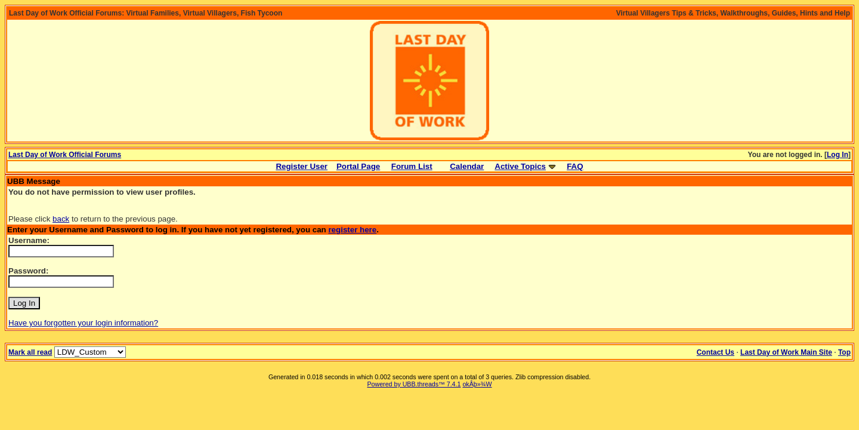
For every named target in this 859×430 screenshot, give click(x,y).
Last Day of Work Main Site (786, 352)
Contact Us (715, 352)
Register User (301, 166)
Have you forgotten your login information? (83, 322)
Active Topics (520, 166)
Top (844, 352)
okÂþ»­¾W (477, 384)
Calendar (467, 166)
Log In (837, 154)
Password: (28, 270)
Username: (29, 240)
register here (352, 229)
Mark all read (30, 352)
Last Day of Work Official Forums (64, 154)
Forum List (411, 166)
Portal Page (358, 166)
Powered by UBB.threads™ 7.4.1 (414, 384)
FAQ (575, 166)
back (60, 218)
